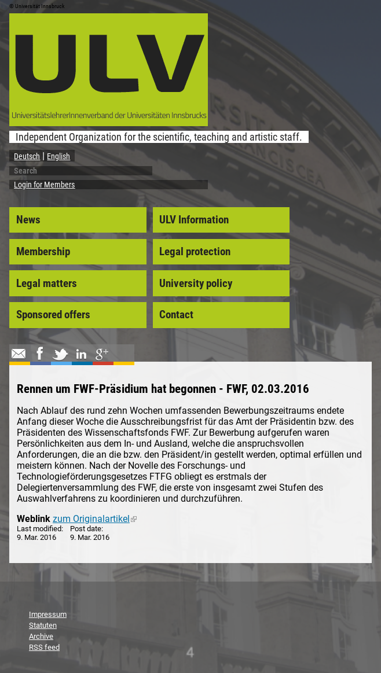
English (58, 156)
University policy (195, 283)
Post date (85, 528)
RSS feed (44, 647)
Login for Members (44, 184)
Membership (43, 251)
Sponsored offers (53, 314)
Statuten (43, 625)
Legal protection (194, 251)
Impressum (48, 614)
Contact (176, 314)
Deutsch (27, 156)
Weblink (33, 518)
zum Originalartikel (95, 518)
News (28, 220)
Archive (41, 636)
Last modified (39, 528)
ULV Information (194, 220)
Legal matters (46, 283)
